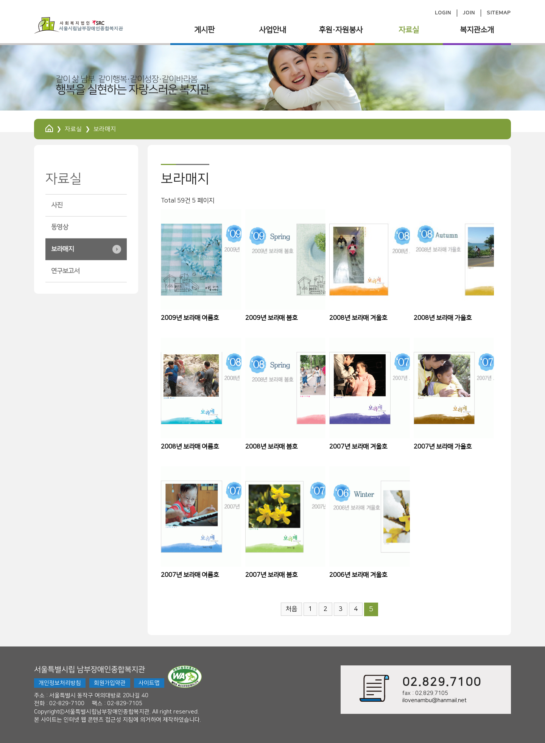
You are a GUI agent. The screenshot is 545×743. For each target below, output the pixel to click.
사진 (56, 205)
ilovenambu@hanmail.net (434, 700)
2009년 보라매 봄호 (271, 318)
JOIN (469, 13)
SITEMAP (499, 13)
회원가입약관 (110, 683)
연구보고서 (65, 271)
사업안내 (272, 30)
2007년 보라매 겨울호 (358, 446)
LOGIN (443, 13)
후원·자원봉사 (341, 30)
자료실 (409, 30)
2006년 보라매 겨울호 (358, 575)
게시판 (204, 30)
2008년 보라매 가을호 (443, 318)
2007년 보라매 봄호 (271, 575)
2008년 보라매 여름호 (190, 446)
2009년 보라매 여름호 (190, 318)
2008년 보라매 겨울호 (358, 318)
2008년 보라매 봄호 (271, 446)
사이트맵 (149, 683)
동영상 (59, 227)
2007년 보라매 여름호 (190, 575)
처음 (291, 609)
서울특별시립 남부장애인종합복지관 (89, 669)
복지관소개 (477, 30)
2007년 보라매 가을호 (443, 446)
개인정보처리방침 (60, 683)
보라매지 (62, 249)
